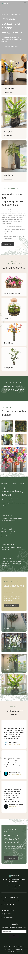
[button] (25, 3)
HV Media (17, 951)
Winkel (8, 885)
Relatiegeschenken (16, 885)
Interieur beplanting (14, 888)
